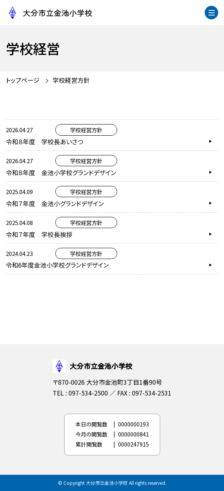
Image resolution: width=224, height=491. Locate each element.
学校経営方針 (71, 80)
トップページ (22, 80)
